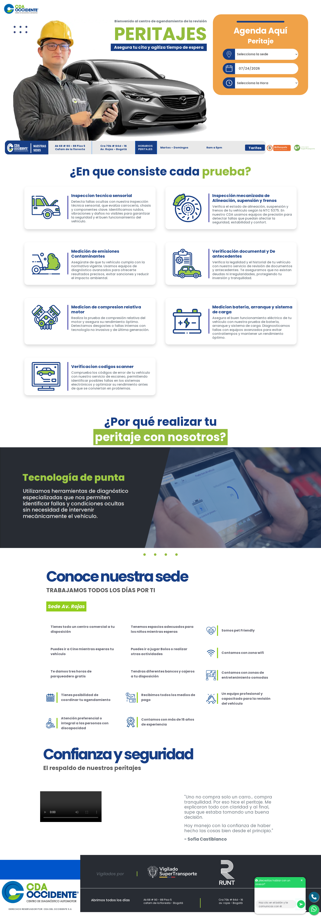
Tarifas (255, 148)
